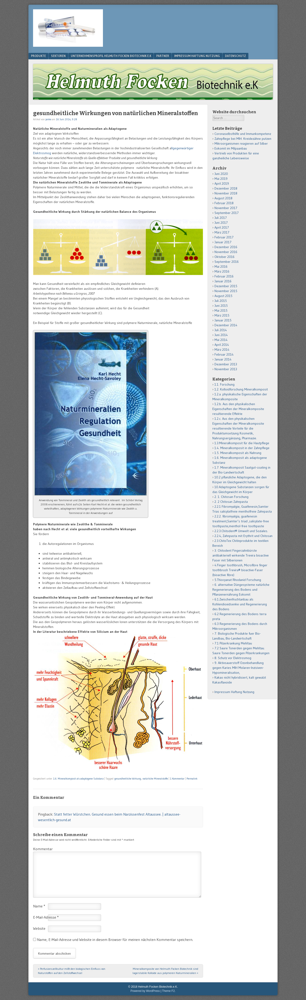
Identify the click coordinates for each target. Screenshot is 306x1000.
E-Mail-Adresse (46, 917)
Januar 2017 (222, 242)
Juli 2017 (220, 218)
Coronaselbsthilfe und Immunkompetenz (242, 134)
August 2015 (223, 296)
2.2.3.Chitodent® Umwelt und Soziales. (241, 531)
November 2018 (225, 193)
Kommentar (43, 849)
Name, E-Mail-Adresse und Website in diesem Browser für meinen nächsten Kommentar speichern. (115, 939)
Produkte (38, 56)
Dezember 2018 (225, 188)
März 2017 (221, 232)
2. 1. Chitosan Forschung (231, 497)
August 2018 (223, 198)
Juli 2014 (220, 330)
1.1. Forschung (224, 384)
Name (39, 906)
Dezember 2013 (225, 364)
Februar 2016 (224, 276)
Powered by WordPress (145, 991)
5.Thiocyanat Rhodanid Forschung (237, 580)
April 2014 (221, 345)
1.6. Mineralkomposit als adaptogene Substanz (78, 778)
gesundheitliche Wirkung (127, 778)
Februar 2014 (224, 354)
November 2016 (225, 252)
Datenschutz (235, 56)
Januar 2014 (222, 359)
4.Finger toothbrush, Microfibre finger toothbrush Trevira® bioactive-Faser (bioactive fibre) (239, 570)
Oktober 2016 (224, 257)
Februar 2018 (224, 203)
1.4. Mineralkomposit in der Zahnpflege (241, 448)
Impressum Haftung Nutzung (197, 56)
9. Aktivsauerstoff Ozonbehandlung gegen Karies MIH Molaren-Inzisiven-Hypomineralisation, (238, 668)
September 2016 (226, 262)
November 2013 (225, 369)
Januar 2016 (222, 281)
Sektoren (58, 56)
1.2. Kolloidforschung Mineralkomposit (241, 389)
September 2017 (226, 213)
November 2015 (225, 291)
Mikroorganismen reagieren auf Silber (241, 143)
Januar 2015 (222, 320)
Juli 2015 (220, 301)
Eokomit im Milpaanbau (230, 148)
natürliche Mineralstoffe (155, 778)
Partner (162, 56)
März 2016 (221, 271)
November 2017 (225, 208)
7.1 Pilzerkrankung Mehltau (233, 643)
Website (39, 928)
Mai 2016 (221, 266)
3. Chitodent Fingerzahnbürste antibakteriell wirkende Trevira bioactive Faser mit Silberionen (240, 555)
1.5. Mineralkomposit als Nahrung (237, 453)
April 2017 (221, 227)
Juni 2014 (221, 335)
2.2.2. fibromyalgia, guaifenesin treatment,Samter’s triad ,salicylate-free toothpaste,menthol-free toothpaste (240, 521)
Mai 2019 (221, 179)
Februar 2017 (224, 237)
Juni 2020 (221, 174)
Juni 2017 (221, 222)
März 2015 (221, 315)
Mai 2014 (221, 340)
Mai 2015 (221, 310)
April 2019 (221, 183)
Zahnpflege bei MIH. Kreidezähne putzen (242, 139)
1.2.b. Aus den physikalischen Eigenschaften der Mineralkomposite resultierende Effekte (238, 409)
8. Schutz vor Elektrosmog (232, 658)
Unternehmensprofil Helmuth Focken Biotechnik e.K (111, 56)
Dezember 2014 (225, 325)
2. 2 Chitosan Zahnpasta (231, 502)
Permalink (192, 778)
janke (48, 119)
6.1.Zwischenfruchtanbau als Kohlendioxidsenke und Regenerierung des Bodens (239, 604)
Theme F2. (169, 991)
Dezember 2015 (225, 286)
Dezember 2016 (225, 247)
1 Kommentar (177, 778)
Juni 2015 (221, 305)
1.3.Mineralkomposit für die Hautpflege (241, 443)
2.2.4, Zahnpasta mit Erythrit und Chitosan (243, 536)
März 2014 (221, 349)
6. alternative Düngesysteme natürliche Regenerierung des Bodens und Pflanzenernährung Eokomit (240, 590)
